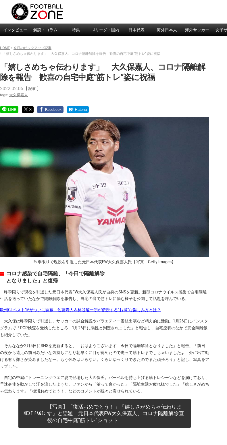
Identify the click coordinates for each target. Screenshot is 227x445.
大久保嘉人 (18, 95)
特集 (76, 30)
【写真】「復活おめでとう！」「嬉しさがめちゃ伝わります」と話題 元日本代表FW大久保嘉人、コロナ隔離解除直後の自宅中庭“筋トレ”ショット (115, 413)
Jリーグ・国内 (106, 30)
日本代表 (136, 30)
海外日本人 (167, 30)
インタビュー (15, 30)
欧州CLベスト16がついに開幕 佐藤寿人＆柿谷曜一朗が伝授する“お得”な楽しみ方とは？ (80, 309)
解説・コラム (45, 30)
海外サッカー (197, 30)
